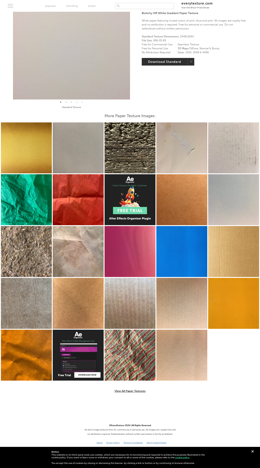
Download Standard (164, 62)
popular (50, 6)
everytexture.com (197, 5)
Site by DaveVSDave (156, 442)
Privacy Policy (113, 442)
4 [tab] (77, 102)
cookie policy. (182, 457)
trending (72, 6)
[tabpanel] (71, 55)
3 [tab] (71, 102)
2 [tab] (66, 102)
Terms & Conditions (133, 442)
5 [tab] (82, 102)
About (100, 442)
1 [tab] (60, 102)
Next (133, 55)
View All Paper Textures (130, 391)
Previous (10, 55)
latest (92, 6)
